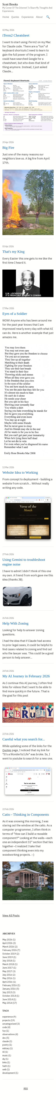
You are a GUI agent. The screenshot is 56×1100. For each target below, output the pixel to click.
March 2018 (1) (9, 964)
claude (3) (7, 1041)
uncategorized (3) (11, 1023)
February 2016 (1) (11, 985)
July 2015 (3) (8, 992)
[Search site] (48, 17)
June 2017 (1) (9, 967)
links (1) (6, 1062)
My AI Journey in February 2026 (26, 676)
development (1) (10, 1072)
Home (5, 16)
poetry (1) (7, 1044)
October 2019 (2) (10, 953)
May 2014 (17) (9, 1002)
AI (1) (5, 1051)
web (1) (6, 1069)
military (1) (7, 1048)
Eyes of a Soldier (14, 314)
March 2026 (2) (9, 946)
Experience (28, 16)
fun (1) (5, 1030)
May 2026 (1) (9, 939)
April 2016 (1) (9, 981)
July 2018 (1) (8, 960)
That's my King (13, 252)
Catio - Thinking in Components (25, 814)
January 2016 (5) (10, 988)
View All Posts (11, 915)
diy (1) (5, 1058)
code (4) (6, 1027)
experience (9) (9, 1016)
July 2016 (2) (8, 974)
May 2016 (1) (9, 978)
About (39, 16)
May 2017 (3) (9, 971)
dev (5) (5, 1037)
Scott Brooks (10, 4)
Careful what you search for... (23, 739)
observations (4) (10, 1034)
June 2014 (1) (9, 999)
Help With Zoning (15, 623)
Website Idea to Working (20, 472)
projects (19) (8, 1020)
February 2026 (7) (11, 950)
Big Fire (8, 148)
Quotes (15, 16)
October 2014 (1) (10, 995)
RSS (26, 1088)
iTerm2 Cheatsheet (15, 35)
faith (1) (6, 1066)
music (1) (6, 1055)
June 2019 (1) (9, 957)
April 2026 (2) (9, 943)
